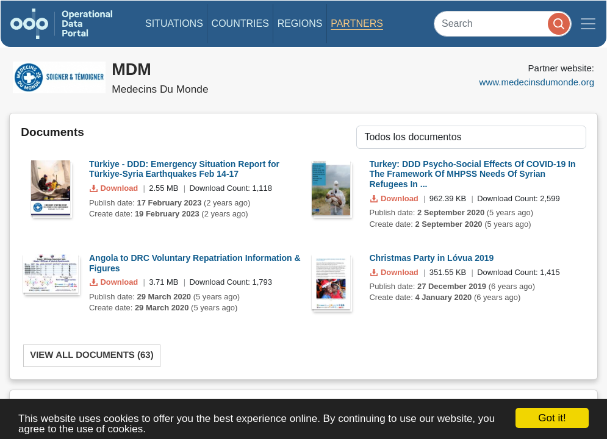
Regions (300, 23)
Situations (174, 23)
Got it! (552, 418)
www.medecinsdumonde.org (536, 82)
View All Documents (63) (92, 355)
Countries (240, 23)
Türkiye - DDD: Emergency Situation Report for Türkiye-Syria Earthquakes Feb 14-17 (184, 169)
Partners (357, 23)
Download (115, 188)
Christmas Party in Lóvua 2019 (432, 258)
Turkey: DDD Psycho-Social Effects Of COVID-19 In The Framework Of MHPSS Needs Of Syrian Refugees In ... (473, 174)
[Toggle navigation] (588, 23)
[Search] (503, 23)
